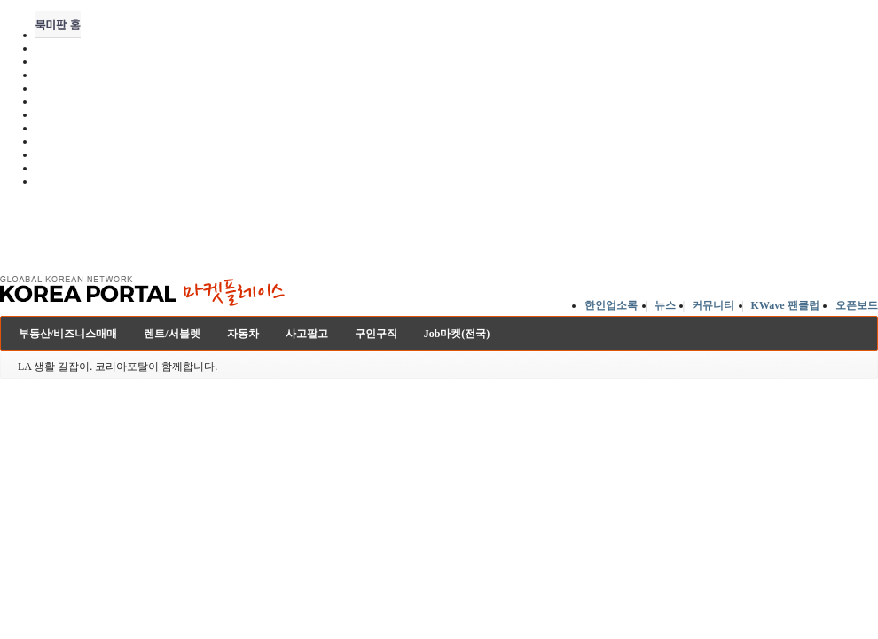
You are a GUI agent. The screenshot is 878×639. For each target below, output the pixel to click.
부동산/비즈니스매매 (68, 333)
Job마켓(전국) (457, 333)
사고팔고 (307, 333)
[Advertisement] (224, 225)
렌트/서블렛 (172, 333)
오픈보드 (856, 305)
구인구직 (376, 333)
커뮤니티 (713, 305)
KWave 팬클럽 (785, 305)
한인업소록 (611, 305)
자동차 (243, 333)
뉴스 (665, 305)
